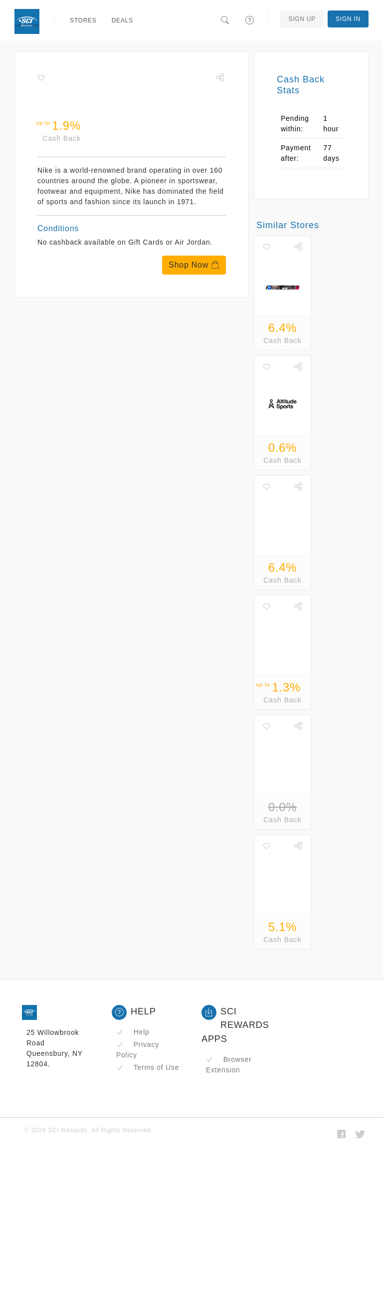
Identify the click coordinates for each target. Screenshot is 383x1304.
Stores (83, 20)
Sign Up (302, 18)
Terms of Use (147, 1067)
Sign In (348, 18)
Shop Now (194, 265)
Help (133, 1032)
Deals (122, 20)
